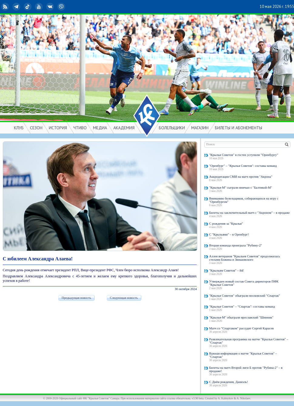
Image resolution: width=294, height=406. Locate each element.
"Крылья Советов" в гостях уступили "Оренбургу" (243, 155)
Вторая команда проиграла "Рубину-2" (235, 245)
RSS (5, 7)
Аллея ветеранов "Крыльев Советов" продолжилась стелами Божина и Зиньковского (244, 258)
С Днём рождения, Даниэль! (228, 382)
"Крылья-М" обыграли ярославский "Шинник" (241, 317)
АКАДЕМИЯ (124, 127)
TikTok (28, 7)
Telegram (17, 7)
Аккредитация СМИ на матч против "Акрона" (240, 176)
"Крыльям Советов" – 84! (226, 270)
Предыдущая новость (76, 297)
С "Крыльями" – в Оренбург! (229, 234)
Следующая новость (124, 297)
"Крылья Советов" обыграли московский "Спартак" (244, 295)
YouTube (39, 7)
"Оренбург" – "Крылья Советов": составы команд (243, 165)
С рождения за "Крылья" (226, 223)
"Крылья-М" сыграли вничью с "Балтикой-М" (240, 187)
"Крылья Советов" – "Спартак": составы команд (242, 306)
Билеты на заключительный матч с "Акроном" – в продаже (249, 212)
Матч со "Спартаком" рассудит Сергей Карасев (241, 328)
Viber (61, 7)
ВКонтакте (50, 7)
